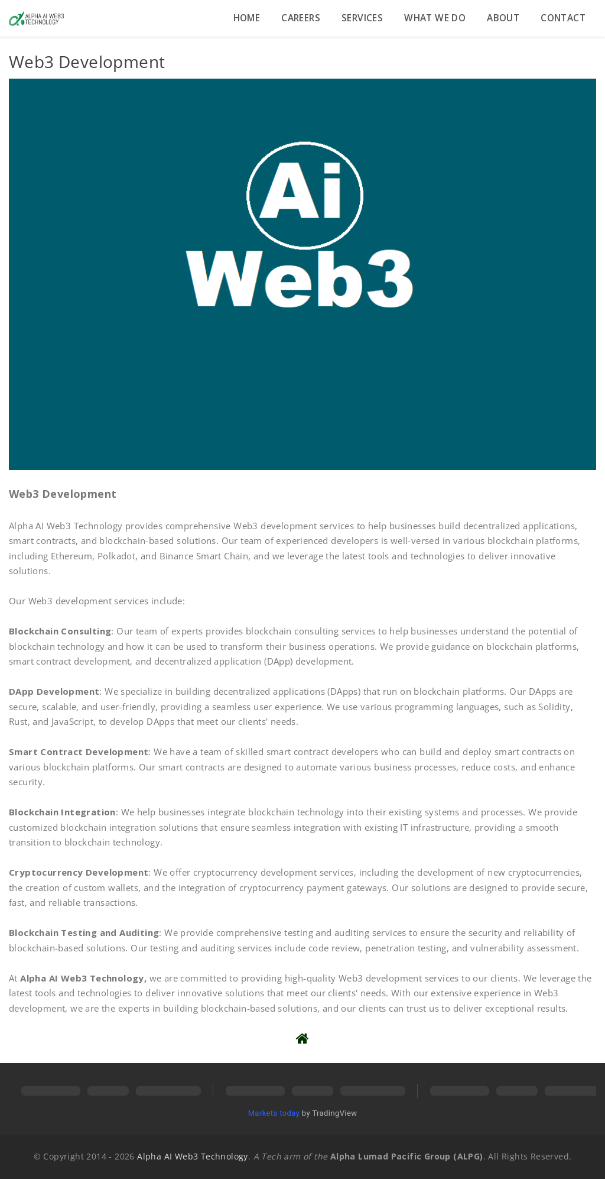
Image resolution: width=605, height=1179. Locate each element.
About (503, 18)
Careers (300, 18)
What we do (435, 18)
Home (247, 18)
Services (362, 18)
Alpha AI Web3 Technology (192, 1156)
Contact (563, 18)
